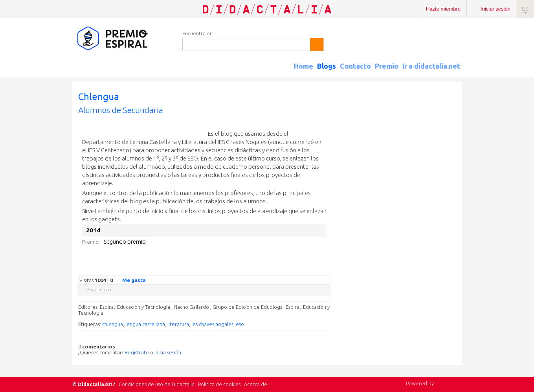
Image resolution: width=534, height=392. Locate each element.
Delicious (295, 269)
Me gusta (129, 280)
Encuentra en (197, 33)
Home (303, 66)
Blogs (326, 66)
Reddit (311, 269)
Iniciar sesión (495, 9)
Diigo (326, 269)
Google (271, 269)
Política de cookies (219, 384)
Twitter (279, 269)
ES (525, 9)
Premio (386, 66)
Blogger (319, 269)
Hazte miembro (443, 9)
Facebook (287, 269)
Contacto (355, 66)
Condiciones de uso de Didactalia (157, 384)
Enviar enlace (100, 289)
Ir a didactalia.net (431, 66)
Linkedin (303, 269)
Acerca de (255, 384)
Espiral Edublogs (123, 38)
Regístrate (137, 352)
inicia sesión (167, 352)
